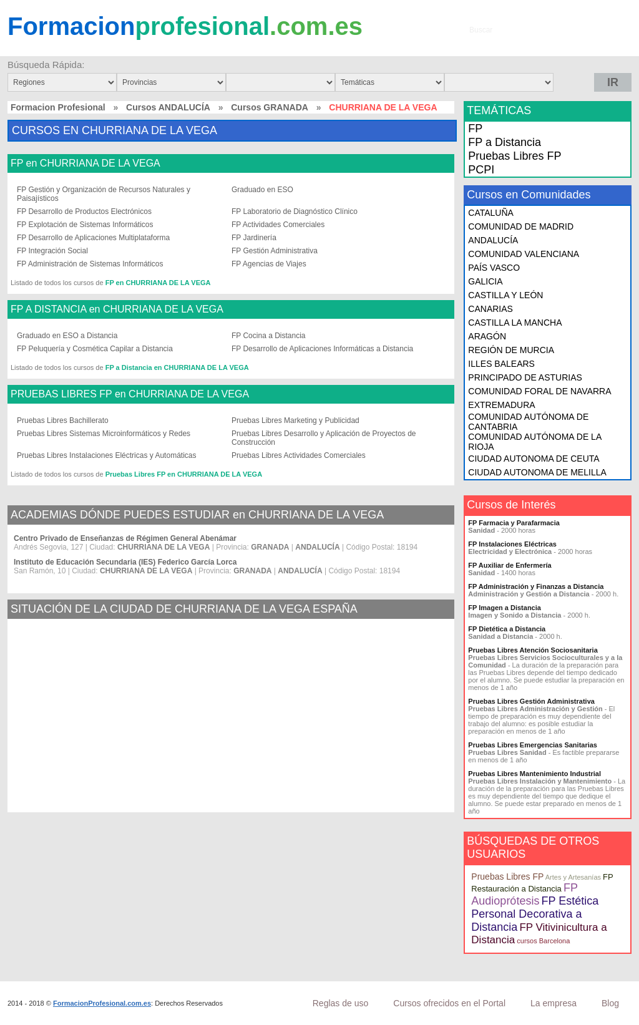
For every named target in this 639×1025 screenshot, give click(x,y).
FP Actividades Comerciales (278, 224)
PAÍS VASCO (494, 268)
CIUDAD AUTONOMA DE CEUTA (533, 459)
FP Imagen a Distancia (504, 607)
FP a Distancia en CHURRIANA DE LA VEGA (177, 367)
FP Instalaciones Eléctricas (512, 544)
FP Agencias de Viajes (269, 264)
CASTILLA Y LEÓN (505, 295)
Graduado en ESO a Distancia (67, 335)
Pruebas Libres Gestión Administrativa (531, 701)
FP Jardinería (254, 237)
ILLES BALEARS (501, 364)
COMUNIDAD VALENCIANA (523, 254)
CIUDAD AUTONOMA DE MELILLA (537, 472)
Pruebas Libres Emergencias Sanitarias (532, 745)
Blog (610, 1003)
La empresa (553, 1003)
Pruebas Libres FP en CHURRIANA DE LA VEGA (183, 474)
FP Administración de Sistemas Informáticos (90, 264)
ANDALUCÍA (493, 240)
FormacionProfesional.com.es (102, 1003)
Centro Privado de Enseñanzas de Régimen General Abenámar (125, 538)
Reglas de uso (341, 1003)
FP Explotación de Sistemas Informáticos (85, 224)
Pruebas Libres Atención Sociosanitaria (532, 650)
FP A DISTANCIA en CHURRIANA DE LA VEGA (117, 309)
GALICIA (485, 281)
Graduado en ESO (262, 189)
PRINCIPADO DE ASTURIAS (525, 377)
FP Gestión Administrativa (275, 250)
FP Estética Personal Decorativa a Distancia (534, 914)
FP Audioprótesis (524, 894)
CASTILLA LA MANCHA (515, 323)
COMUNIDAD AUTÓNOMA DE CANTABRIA (528, 422)
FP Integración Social (52, 250)
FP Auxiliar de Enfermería (509, 565)
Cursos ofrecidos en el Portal (449, 1003)
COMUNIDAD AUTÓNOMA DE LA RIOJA (534, 442)
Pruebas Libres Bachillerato (63, 420)
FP (475, 128)
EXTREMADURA (501, 405)
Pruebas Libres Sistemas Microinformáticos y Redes (103, 433)
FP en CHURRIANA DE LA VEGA (85, 163)
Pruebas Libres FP (514, 156)
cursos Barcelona (543, 941)
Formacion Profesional (58, 107)
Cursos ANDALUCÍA (168, 107)
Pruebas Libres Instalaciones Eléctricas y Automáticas (106, 455)
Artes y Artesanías (573, 877)
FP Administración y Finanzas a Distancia (535, 586)
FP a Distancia (504, 142)
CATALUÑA (491, 213)
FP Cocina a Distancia (269, 335)
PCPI (481, 169)
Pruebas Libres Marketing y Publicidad (295, 420)
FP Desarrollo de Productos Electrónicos (84, 211)
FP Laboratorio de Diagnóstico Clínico (295, 211)
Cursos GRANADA (269, 107)
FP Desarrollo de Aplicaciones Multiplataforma (93, 237)
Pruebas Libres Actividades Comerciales (299, 455)
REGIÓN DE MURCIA (511, 350)
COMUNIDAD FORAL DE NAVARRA (539, 391)
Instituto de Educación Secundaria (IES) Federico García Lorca (125, 562)
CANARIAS (490, 309)
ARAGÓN (487, 336)
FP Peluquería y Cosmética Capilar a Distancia (95, 348)
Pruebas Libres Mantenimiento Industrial (534, 773)
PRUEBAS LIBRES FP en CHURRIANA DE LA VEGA (130, 394)
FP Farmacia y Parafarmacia (514, 523)
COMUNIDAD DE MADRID (520, 226)
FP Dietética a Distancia (506, 629)
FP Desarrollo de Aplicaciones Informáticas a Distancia (322, 348)
